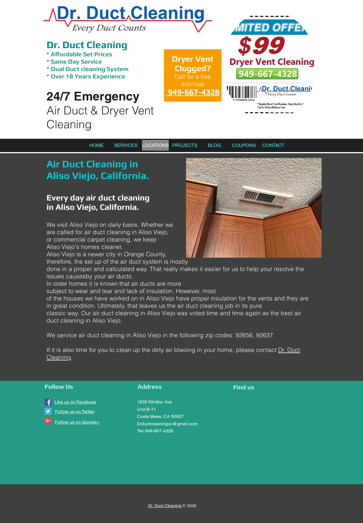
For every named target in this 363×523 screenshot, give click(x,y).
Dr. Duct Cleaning (87, 44)
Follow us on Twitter (75, 411)
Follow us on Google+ (77, 422)
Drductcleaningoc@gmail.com (167, 423)
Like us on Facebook (75, 402)
